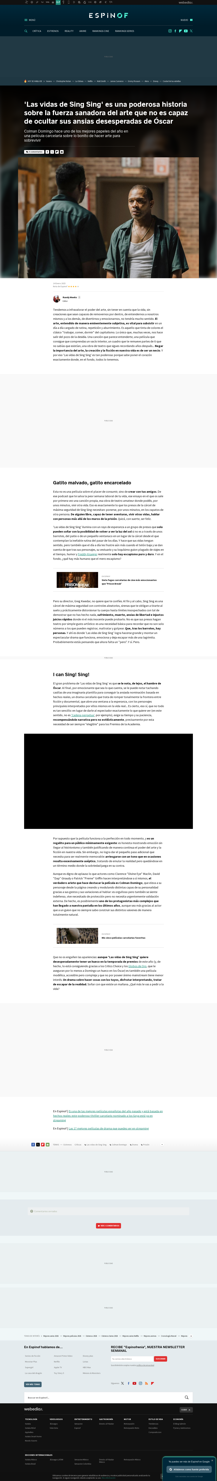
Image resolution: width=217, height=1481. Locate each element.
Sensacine (78, 1424)
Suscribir (160, 1359)
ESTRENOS (53, 30)
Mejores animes (150, 1336)
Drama (135, 1144)
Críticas (78, 1144)
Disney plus (88, 1356)
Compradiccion (155, 1432)
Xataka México (31, 1459)
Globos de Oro (137, 966)
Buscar (186, 1397)
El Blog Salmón (179, 1424)
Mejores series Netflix (131, 1336)
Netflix (90, 81)
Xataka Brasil (30, 1464)
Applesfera (29, 1432)
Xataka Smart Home (33, 1436)
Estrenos (68, 1144)
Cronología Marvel (169, 1336)
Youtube (186, 31)
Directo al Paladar (106, 1424)
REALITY (69, 30)
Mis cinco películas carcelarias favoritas (123, 937)
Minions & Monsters (92, 1373)
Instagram (170, 31)
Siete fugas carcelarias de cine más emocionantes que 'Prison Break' (129, 581)
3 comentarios (35, 152)
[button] (71, 297)
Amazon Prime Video (63, 1356)
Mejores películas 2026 (72, 1336)
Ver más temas (33, 1384)
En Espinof (106, 576)
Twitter (191, 31)
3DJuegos (54, 1424)
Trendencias (153, 1424)
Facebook (175, 31)
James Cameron (117, 81)
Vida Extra (54, 1428)
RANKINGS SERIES (124, 30)
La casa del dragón (33, 1373)
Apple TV (58, 1367)
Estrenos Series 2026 (110, 1336)
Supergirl (29, 1367)
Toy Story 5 (59, 1373)
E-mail (62, 152)
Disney (155, 81)
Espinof (108, 15)
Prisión (146, 1144)
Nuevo (184, 19)
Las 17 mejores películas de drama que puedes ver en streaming (109, 1128)
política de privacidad (145, 1365)
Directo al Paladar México (106, 1460)
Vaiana (49, 81)
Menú (32, 19)
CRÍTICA (37, 30)
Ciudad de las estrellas (172, 81)
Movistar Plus (31, 1361)
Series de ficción (32, 1356)
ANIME (82, 30)
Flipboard (180, 31)
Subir (184, 1409)
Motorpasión (129, 1424)
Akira (147, 81)
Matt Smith (101, 81)
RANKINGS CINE (100, 30)
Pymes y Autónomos (181, 1428)
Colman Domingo (119, 1144)
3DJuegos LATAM (56, 1459)
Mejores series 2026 (51, 1336)
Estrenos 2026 (91, 1336)
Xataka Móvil (30, 1428)
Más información (108, 1478)
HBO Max (87, 1367)
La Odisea (79, 81)
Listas (85, 1361)
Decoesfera (153, 1428)
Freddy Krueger (87, 554)
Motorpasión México (132, 1459)
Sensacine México (81, 1459)
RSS (146, 1382)
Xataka (28, 1424)
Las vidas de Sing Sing (97, 1144)
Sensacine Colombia (82, 1464)
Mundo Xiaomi (31, 1440)
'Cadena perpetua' (82, 715)
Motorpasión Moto (131, 1428)
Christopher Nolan (63, 81)
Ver (110, 1225)
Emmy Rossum (134, 81)
